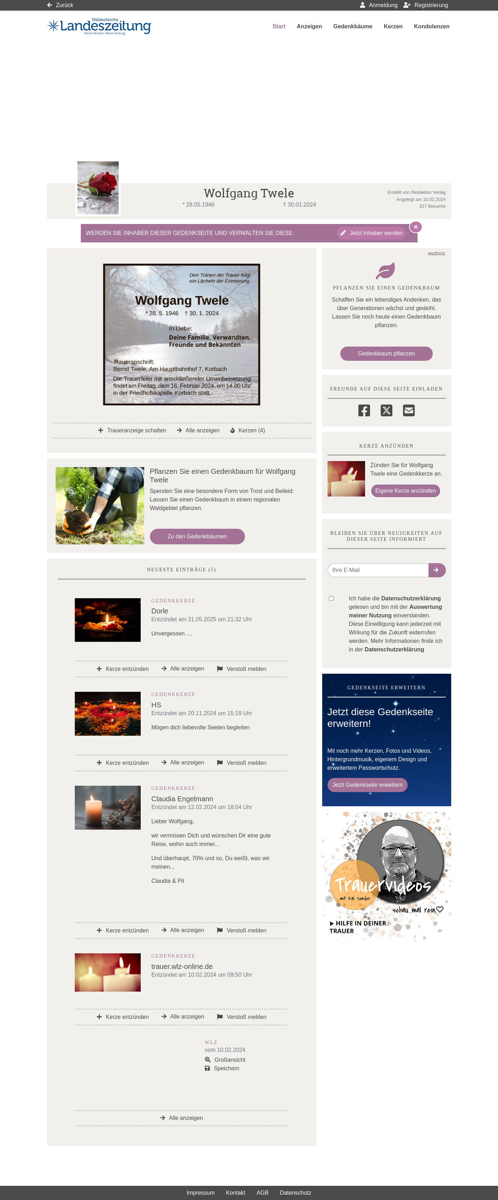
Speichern (222, 1068)
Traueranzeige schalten (132, 430)
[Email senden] (378, 570)
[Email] (409, 409)
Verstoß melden (242, 669)
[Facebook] (364, 409)
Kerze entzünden (123, 669)
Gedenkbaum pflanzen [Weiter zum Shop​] (386, 354)
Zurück (60, 5)
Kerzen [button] (393, 26)
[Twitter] (386, 409)
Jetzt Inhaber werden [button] (371, 233)
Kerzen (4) (247, 430)
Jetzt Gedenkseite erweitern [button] (367, 785)
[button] (437, 570)
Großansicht (225, 1060)
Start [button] (279, 26)
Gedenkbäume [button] (352, 26)
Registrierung (425, 5)
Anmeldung (379, 5)
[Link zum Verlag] (108, 26)
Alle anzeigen (198, 430)
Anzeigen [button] (309, 26)
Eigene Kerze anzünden (405, 491)
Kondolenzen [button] (431, 26)
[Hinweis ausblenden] (416, 227)
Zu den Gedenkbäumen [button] (197, 536)
